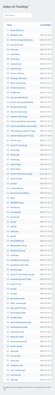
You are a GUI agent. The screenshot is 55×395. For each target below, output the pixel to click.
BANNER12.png (15, 202)
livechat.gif (13, 217)
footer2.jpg (13, 159)
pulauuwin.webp (15, 336)
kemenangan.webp (16, 312)
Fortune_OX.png (15, 73)
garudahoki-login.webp (18, 265)
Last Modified (45, 25)
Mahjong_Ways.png (16, 78)
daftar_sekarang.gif (16, 303)
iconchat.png (14, 375)
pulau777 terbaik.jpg (17, 145)
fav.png (11, 289)
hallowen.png (14, 68)
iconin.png (13, 360)
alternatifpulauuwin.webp (19, 322)
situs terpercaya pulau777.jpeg (21, 131)
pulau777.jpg (14, 284)
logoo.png (12, 351)
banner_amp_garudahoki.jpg (20, 102)
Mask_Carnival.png (16, 83)
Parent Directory (15, 30)
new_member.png (16, 370)
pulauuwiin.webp (15, 332)
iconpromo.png (15, 365)
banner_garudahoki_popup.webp (22, 126)
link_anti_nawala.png (17, 112)
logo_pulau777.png (16, 308)
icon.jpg (12, 293)
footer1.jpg (13, 155)
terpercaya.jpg (14, 269)
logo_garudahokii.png (17, 97)
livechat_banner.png (17, 107)
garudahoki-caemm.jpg (18, 260)
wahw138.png (14, 178)
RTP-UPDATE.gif (15, 241)
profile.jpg (12, 255)
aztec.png (12, 49)
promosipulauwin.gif (17, 341)
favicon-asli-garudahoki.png (20, 40)
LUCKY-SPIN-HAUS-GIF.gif (19, 174)
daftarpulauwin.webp (17, 327)
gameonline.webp (16, 298)
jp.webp (12, 183)
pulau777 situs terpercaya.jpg (20, 274)
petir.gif (12, 226)
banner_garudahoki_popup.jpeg (21, 121)
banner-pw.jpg (14, 346)
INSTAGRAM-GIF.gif (17, 245)
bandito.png (13, 92)
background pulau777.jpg (19, 279)
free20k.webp (14, 317)
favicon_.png (14, 140)
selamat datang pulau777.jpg (20, 135)
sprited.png (13, 54)
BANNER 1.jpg (14, 35)
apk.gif (11, 236)
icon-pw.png (13, 356)
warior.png (13, 59)
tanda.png (12, 231)
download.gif (14, 212)
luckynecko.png (15, 45)
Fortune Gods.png (16, 88)
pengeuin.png (14, 64)
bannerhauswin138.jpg (18, 193)
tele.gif (11, 222)
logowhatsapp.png (16, 250)
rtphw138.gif (14, 164)
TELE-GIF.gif (13, 169)
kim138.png (13, 207)
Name (9, 25)
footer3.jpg (13, 150)
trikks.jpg (12, 380)
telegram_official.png (17, 116)
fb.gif (11, 198)
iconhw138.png (15, 188)
